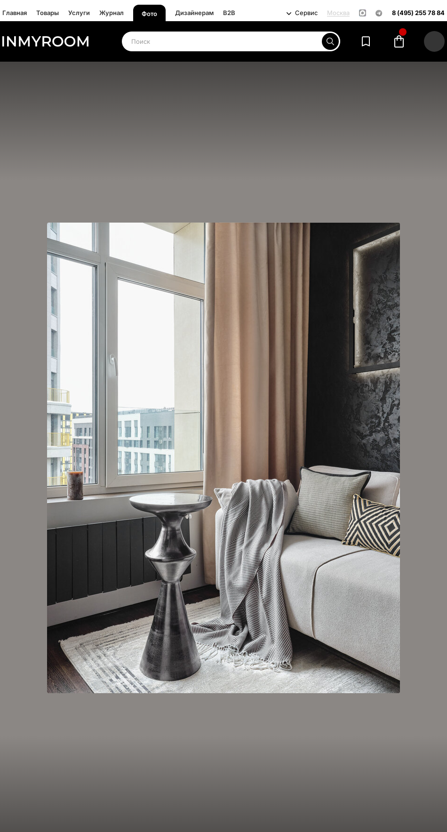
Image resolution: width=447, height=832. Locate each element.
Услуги (79, 12)
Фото (149, 13)
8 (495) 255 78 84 (418, 12)
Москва (338, 12)
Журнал (111, 12)
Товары (47, 12)
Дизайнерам (194, 12)
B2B (229, 12)
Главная (14, 12)
